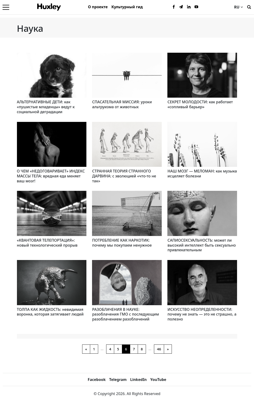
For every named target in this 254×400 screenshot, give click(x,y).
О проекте (98, 6)
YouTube (158, 379)
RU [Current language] (238, 7)
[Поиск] (249, 6)
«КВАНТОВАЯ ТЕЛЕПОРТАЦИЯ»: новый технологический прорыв (47, 243)
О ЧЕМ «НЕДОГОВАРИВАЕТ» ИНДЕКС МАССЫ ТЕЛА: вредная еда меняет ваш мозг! (51, 176)
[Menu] (6, 7)
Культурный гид (127, 6)
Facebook (97, 379)
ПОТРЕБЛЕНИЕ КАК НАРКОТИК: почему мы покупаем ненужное (122, 243)
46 (159, 349)
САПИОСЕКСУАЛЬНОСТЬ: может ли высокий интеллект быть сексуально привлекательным (201, 245)
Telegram (118, 379)
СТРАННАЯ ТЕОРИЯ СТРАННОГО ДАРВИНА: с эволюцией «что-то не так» (124, 176)
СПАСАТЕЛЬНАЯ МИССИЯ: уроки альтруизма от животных (122, 104)
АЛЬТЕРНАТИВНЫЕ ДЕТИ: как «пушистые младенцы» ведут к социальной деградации (46, 106)
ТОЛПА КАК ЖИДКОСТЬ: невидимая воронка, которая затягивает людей (50, 312)
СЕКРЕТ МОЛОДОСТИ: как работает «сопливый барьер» (200, 104)
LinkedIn (138, 379)
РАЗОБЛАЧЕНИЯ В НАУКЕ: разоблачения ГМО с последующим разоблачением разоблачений (125, 314)
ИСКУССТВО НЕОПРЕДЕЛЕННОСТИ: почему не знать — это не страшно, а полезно (201, 314)
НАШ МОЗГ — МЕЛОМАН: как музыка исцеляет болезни (202, 173)
